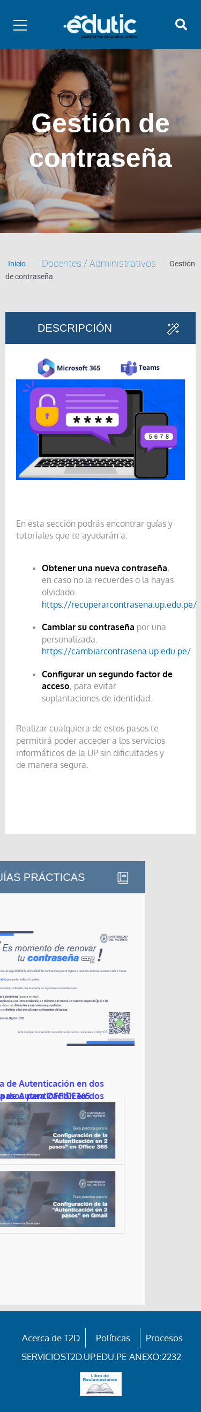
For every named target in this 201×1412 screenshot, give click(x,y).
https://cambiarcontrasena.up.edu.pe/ (116, 651)
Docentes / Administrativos (99, 263)
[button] (181, 24)
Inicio (17, 263)
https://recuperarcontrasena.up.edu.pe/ (119, 604)
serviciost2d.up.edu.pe (73, 1356)
